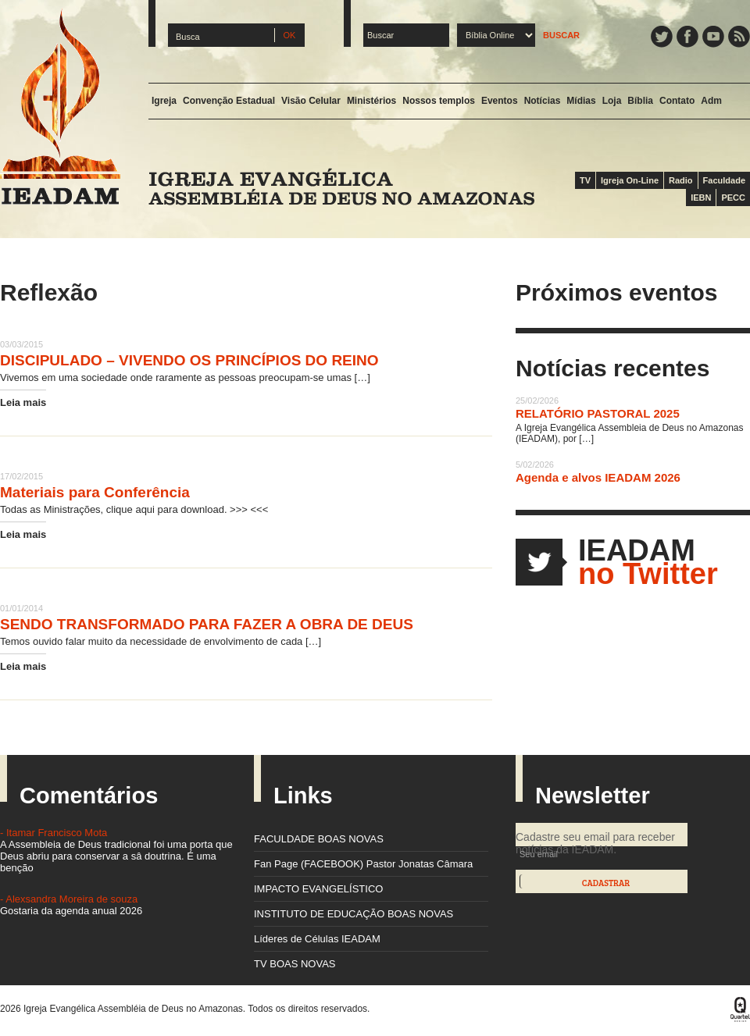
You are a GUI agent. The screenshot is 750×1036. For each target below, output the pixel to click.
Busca (188, 36)
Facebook (687, 37)
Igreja (164, 100)
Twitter (662, 37)
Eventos (499, 100)
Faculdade (724, 180)
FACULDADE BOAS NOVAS (319, 839)
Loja (612, 100)
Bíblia (640, 100)
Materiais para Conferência (95, 492)
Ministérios (371, 100)
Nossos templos (438, 100)
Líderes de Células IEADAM (317, 939)
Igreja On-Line (630, 180)
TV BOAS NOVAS (295, 964)
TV (585, 180)
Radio (681, 180)
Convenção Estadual (229, 100)
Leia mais (23, 402)
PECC (733, 197)
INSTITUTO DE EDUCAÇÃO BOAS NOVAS (353, 914)
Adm (711, 100)
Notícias (542, 100)
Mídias (580, 100)
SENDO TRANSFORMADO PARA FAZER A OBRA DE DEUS (206, 624)
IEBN (701, 197)
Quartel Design (740, 1009)
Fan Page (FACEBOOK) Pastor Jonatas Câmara (363, 864)
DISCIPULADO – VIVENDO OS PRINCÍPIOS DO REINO (189, 360)
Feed (739, 37)
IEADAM (60, 106)
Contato (677, 100)
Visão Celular (311, 100)
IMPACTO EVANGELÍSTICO (318, 889)
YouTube (713, 37)
